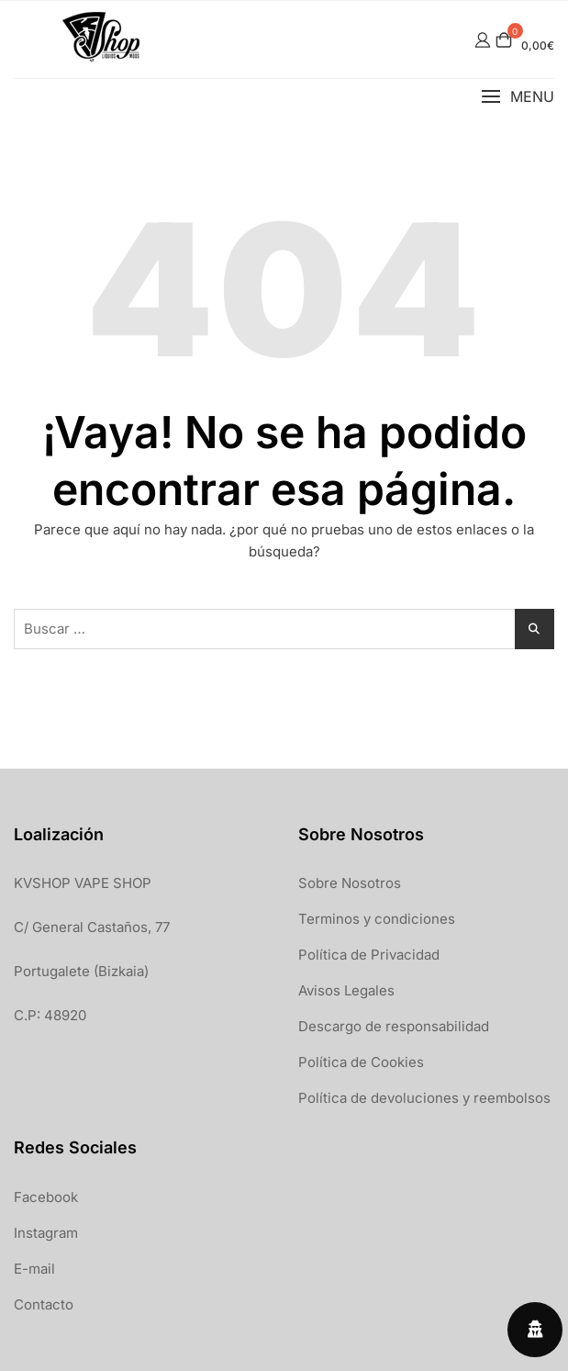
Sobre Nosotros (349, 883)
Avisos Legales (346, 990)
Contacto (43, 1304)
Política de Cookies (361, 1062)
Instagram (46, 1233)
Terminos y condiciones (376, 918)
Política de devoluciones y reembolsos (424, 1098)
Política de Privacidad (369, 954)
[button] (517, 97)
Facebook (46, 1197)
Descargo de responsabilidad (393, 1026)
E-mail (34, 1268)
